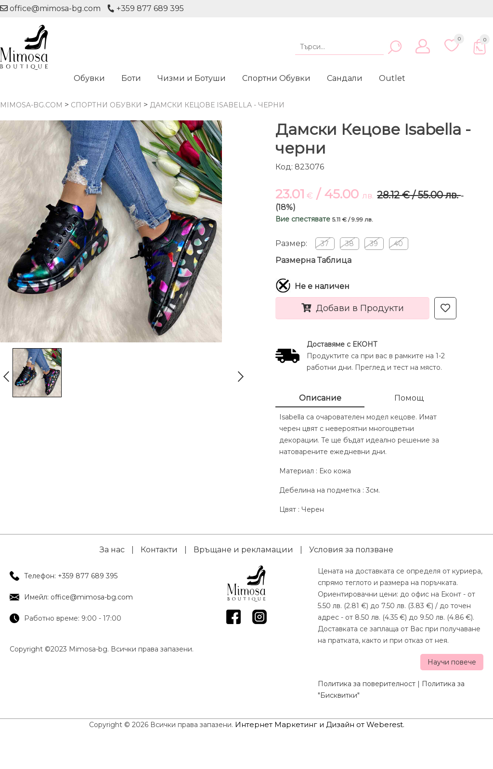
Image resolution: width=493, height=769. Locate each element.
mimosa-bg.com (31, 105)
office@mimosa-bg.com (50, 8)
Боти (131, 78)
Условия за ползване (351, 549)
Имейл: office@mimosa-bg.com (78, 597)
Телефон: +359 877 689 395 (70, 576)
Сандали (345, 78)
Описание (320, 398)
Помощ (409, 398)
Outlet (392, 78)
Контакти (159, 549)
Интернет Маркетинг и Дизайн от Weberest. (319, 724)
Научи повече (452, 662)
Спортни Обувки (276, 78)
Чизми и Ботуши (191, 78)
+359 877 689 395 (145, 8)
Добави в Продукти (352, 308)
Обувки (89, 78)
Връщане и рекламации (243, 549)
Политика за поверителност (366, 683)
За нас (112, 549)
